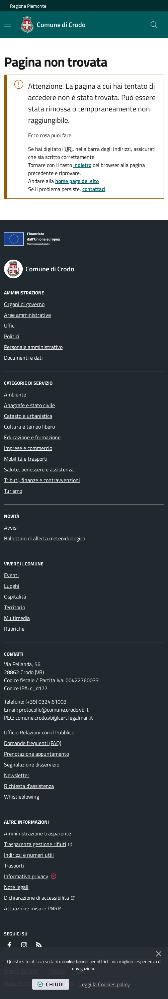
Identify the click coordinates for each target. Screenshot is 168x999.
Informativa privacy (26, 876)
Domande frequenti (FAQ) (32, 743)
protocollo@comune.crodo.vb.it (54, 710)
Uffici (10, 326)
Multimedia (17, 618)
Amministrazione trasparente (37, 833)
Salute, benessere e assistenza (39, 469)
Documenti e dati (23, 358)
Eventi (11, 575)
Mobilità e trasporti (26, 459)
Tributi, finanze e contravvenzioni (42, 480)
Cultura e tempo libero (29, 427)
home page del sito (77, 181)
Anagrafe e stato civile (29, 405)
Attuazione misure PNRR (32, 908)
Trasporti (14, 865)
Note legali (16, 887)
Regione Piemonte (28, 5)
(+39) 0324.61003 (46, 702)
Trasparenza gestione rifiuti (38, 843)
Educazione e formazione (32, 437)
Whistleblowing (21, 797)
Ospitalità (15, 597)
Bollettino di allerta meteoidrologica (44, 538)
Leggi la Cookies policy (104, 984)
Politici (11, 336)
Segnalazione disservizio (31, 764)
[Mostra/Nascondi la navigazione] (7, 24)
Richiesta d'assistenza (29, 786)
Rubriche (14, 629)
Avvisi (11, 528)
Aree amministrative (27, 315)
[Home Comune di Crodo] (53, 24)
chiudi (50, 984)
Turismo (13, 491)
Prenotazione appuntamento (36, 754)
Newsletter (16, 775)
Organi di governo (24, 304)
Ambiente (15, 394)
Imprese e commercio (28, 448)
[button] (154, 25)
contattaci (93, 189)
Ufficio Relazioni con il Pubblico (39, 732)
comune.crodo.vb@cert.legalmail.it (54, 718)
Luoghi (11, 586)
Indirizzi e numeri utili (29, 855)
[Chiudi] (159, 954)
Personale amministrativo (33, 347)
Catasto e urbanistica (28, 416)
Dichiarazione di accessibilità (39, 897)
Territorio (14, 607)
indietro (82, 165)
